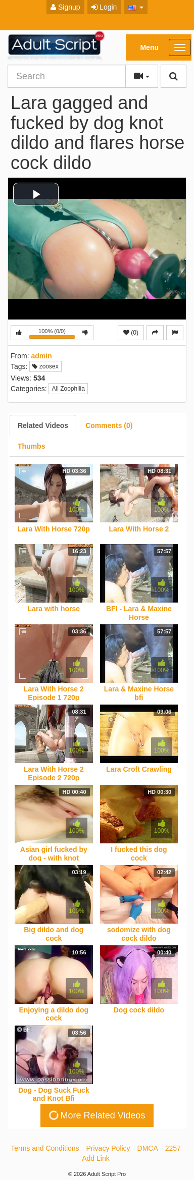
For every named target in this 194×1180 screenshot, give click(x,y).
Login (104, 7)
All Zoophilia (68, 388)
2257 (173, 1148)
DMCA (147, 1148)
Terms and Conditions (45, 1148)
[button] (136, 7)
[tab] (43, 425)
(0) (130, 332)
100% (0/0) (53, 334)
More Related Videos (96, 1115)
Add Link (95, 1158)
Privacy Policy (108, 1148)
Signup (65, 7)
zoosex (45, 366)
